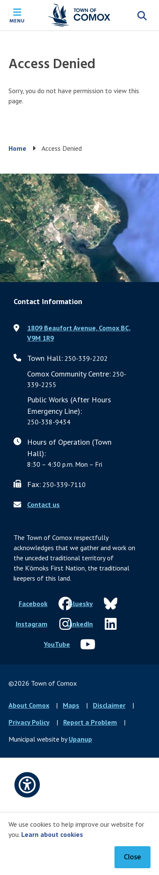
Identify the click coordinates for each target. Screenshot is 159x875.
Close (132, 857)
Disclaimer (109, 705)
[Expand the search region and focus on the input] (142, 15)
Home (17, 148)
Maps (71, 705)
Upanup (80, 739)
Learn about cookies (52, 834)
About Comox (28, 705)
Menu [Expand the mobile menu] (17, 20)
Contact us (43, 504)
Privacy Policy (29, 722)
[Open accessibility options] (27, 784)
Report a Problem (90, 722)
